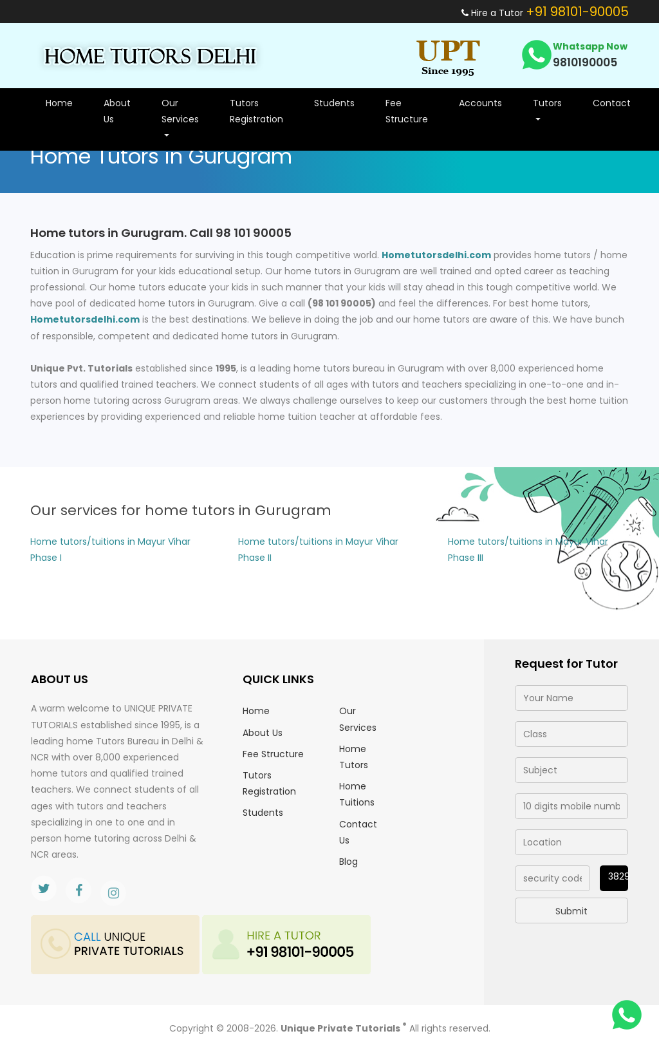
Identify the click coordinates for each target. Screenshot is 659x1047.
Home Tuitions (357, 794)
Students (334, 103)
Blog (348, 861)
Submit (571, 911)
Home (59, 103)
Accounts (480, 103)
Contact (612, 103)
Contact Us (358, 832)
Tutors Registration (256, 111)
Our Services (180, 111)
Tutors (547, 103)
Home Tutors (353, 756)
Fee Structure (406, 111)
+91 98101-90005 (577, 12)
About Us (117, 111)
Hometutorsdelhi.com (436, 255)
